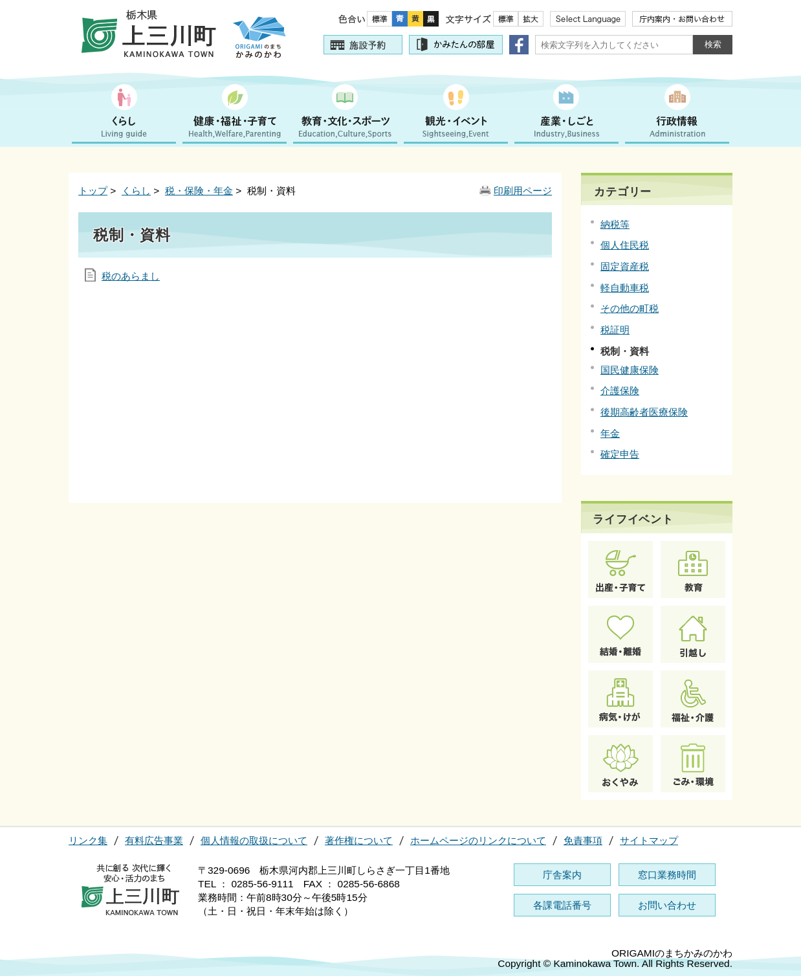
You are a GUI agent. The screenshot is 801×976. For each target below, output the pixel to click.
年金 (610, 433)
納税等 (615, 224)
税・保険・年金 (199, 190)
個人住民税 (624, 244)
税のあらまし (131, 276)
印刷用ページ (523, 190)
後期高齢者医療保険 (644, 411)
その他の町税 (629, 308)
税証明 (615, 329)
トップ (92, 190)
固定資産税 (624, 266)
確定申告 (619, 454)
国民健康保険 (629, 369)
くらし (136, 190)
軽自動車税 (624, 287)
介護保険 (619, 390)
